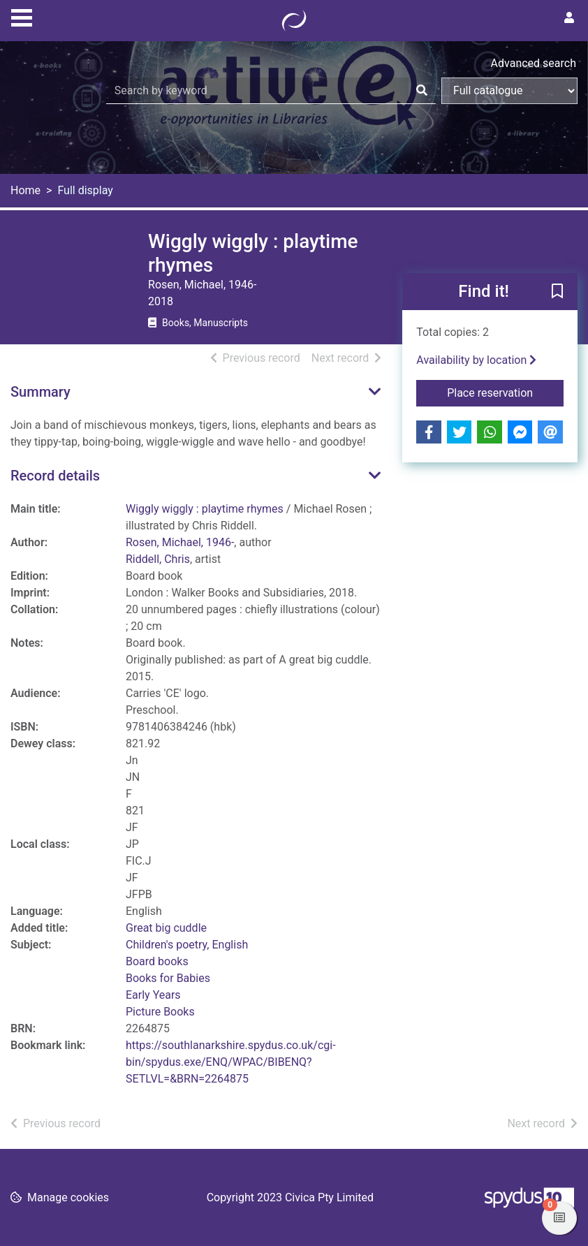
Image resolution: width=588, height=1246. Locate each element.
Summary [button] (40, 391)
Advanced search (533, 63)
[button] (557, 293)
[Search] (422, 91)
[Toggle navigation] (21, 16)
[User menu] (569, 18)
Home (25, 190)
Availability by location (476, 360)
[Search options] (509, 91)
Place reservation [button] (505, 392)
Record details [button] (55, 475)
